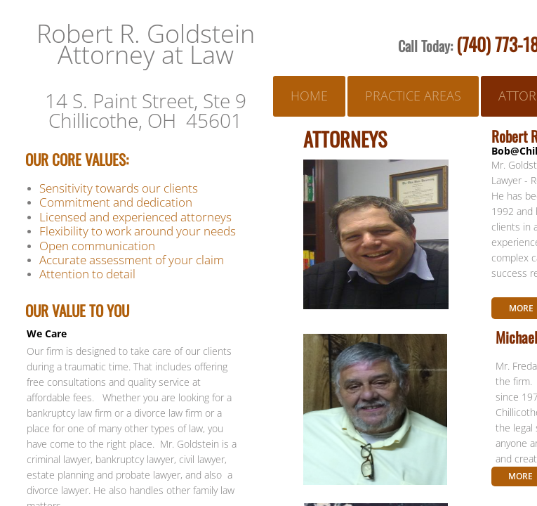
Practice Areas (413, 95)
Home (309, 95)
